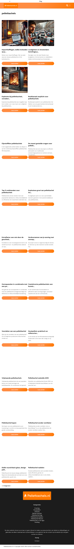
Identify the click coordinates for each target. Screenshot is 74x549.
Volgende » (7, 486)
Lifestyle (37, 512)
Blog (40, 1)
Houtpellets (37, 510)
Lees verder (14, 63)
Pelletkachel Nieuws (37, 519)
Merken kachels (37, 513)
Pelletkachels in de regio (37, 520)
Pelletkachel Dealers (37, 517)
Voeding (36, 522)
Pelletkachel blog (37, 515)
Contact (37, 541)
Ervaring (37, 508)
